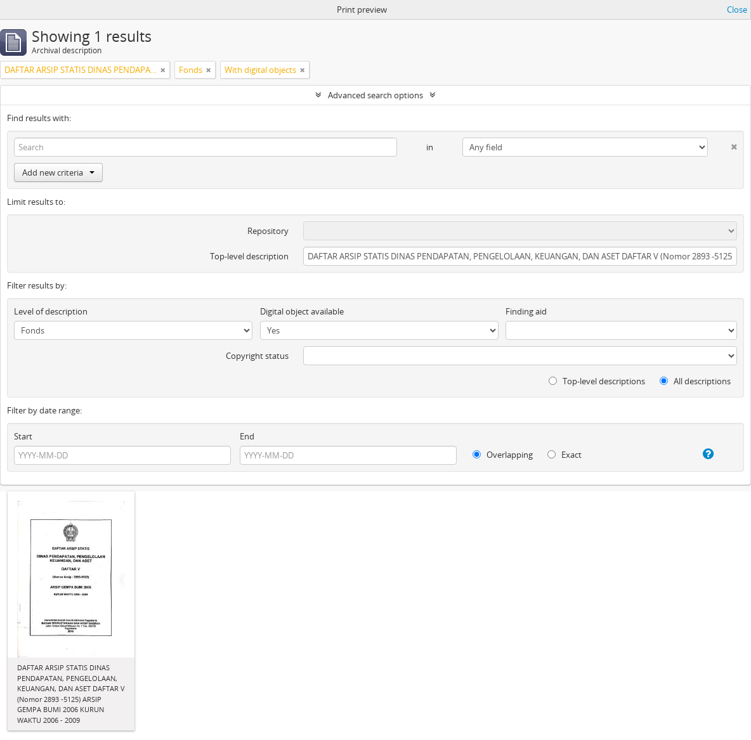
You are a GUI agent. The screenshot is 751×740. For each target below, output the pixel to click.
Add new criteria (58, 172)
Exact (564, 454)
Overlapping (503, 454)
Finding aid (526, 311)
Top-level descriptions (597, 381)
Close (737, 9)
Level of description (51, 311)
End (247, 436)
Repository (268, 231)
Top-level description (249, 256)
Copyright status (257, 355)
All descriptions (695, 381)
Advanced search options (375, 95)
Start (23, 436)
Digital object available (302, 311)
